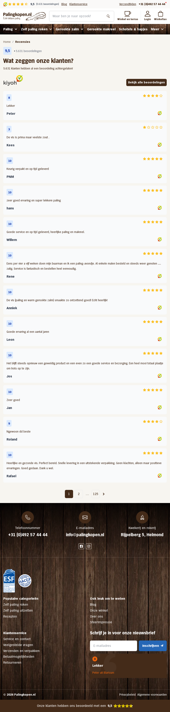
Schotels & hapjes (133, 29)
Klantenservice (78, 4)
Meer (155, 29)
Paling (8, 29)
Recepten (10, 616)
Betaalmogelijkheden (18, 657)
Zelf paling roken (34, 29)
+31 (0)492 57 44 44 (152, 4)
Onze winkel (99, 610)
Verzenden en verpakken (21, 651)
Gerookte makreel (101, 29)
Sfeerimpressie (101, 622)
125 (95, 494)
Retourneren (12, 662)
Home (7, 41)
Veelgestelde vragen (18, 645)
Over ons (96, 616)
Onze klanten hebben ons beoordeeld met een (85, 706)
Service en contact (17, 639)
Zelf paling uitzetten (18, 610)
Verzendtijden (127, 4)
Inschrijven (152, 646)
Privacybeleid (127, 694)
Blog (64, 4)
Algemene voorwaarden (152, 694)
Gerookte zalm (67, 29)
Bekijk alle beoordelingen (146, 82)
